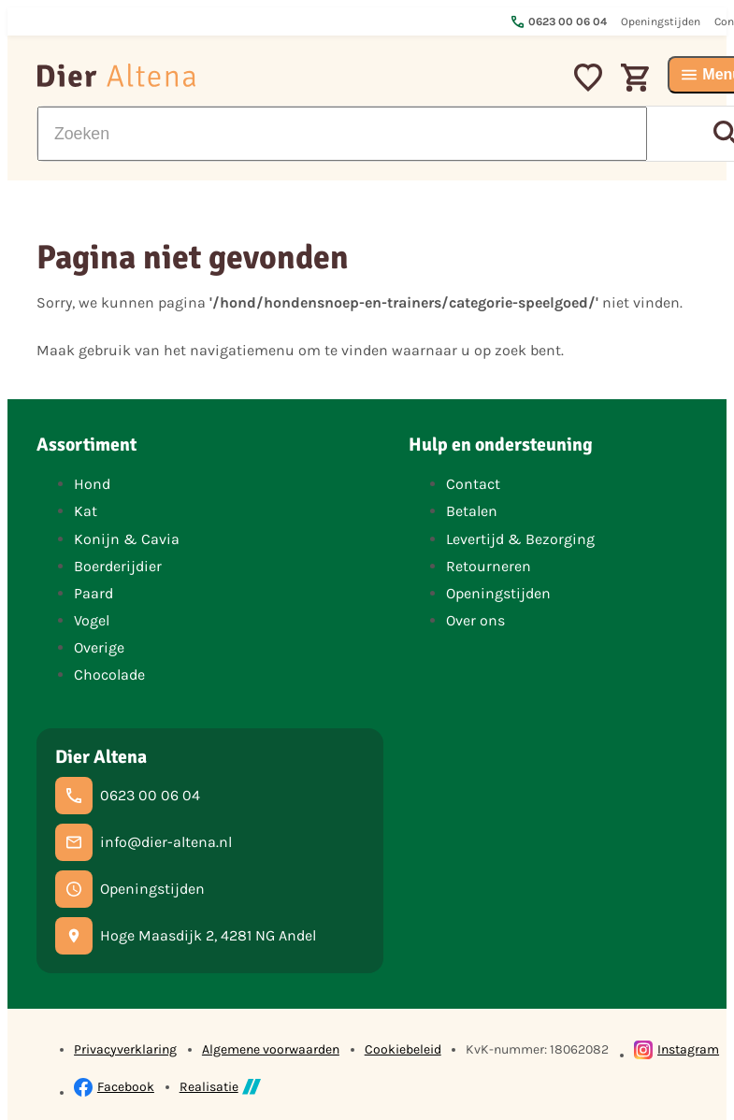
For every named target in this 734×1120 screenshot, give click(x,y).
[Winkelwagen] (635, 74)
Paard (93, 593)
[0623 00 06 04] (127, 795)
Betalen (471, 511)
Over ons (475, 620)
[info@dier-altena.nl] (143, 842)
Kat (85, 511)
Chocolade (109, 674)
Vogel (91, 620)
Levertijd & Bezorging (520, 539)
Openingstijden (498, 593)
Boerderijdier (118, 566)
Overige (99, 647)
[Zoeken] (342, 134)
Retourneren (488, 566)
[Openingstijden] (130, 889)
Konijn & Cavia (127, 539)
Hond (92, 484)
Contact (473, 484)
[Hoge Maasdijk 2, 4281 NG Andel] (185, 936)
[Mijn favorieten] (588, 74)
